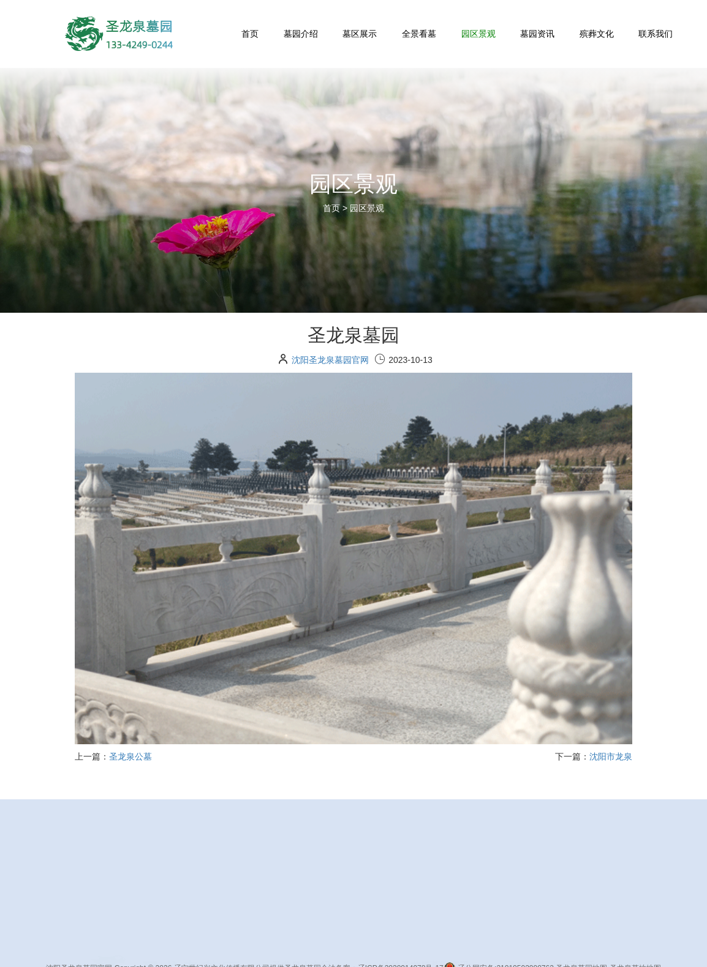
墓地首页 (306, 944)
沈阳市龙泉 (610, 756)
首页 (250, 34)
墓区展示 (359, 34)
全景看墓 (419, 34)
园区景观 (478, 34)
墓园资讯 (537, 34)
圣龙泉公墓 (130, 756)
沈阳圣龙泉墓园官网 (330, 360)
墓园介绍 (301, 34)
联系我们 (655, 34)
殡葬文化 (597, 34)
